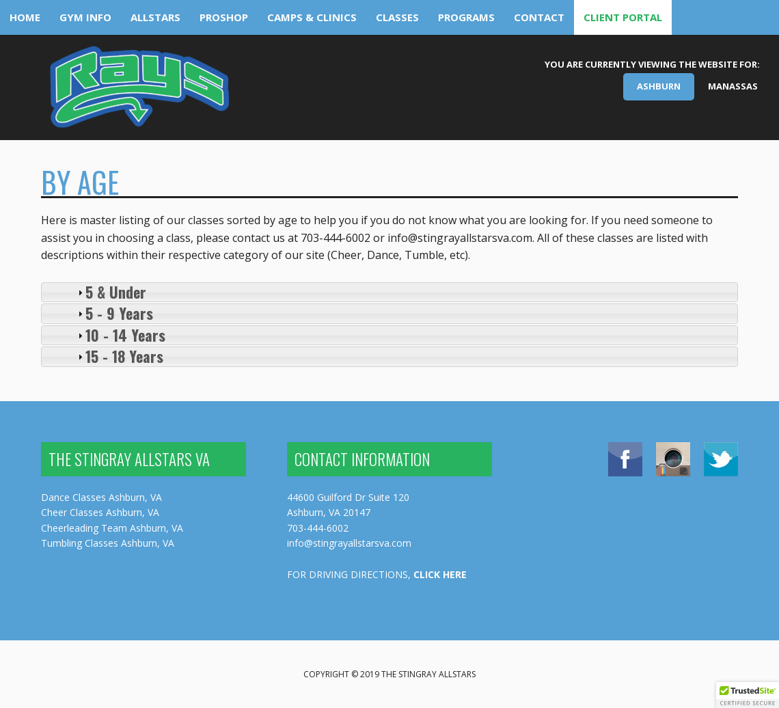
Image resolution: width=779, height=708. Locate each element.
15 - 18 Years (124, 356)
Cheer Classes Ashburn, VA (100, 512)
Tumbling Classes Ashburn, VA (107, 542)
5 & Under (115, 292)
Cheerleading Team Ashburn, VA (112, 527)
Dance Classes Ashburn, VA (101, 497)
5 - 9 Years (119, 313)
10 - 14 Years (125, 335)
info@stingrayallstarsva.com (349, 542)
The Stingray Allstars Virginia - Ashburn (138, 92)
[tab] (389, 292)
